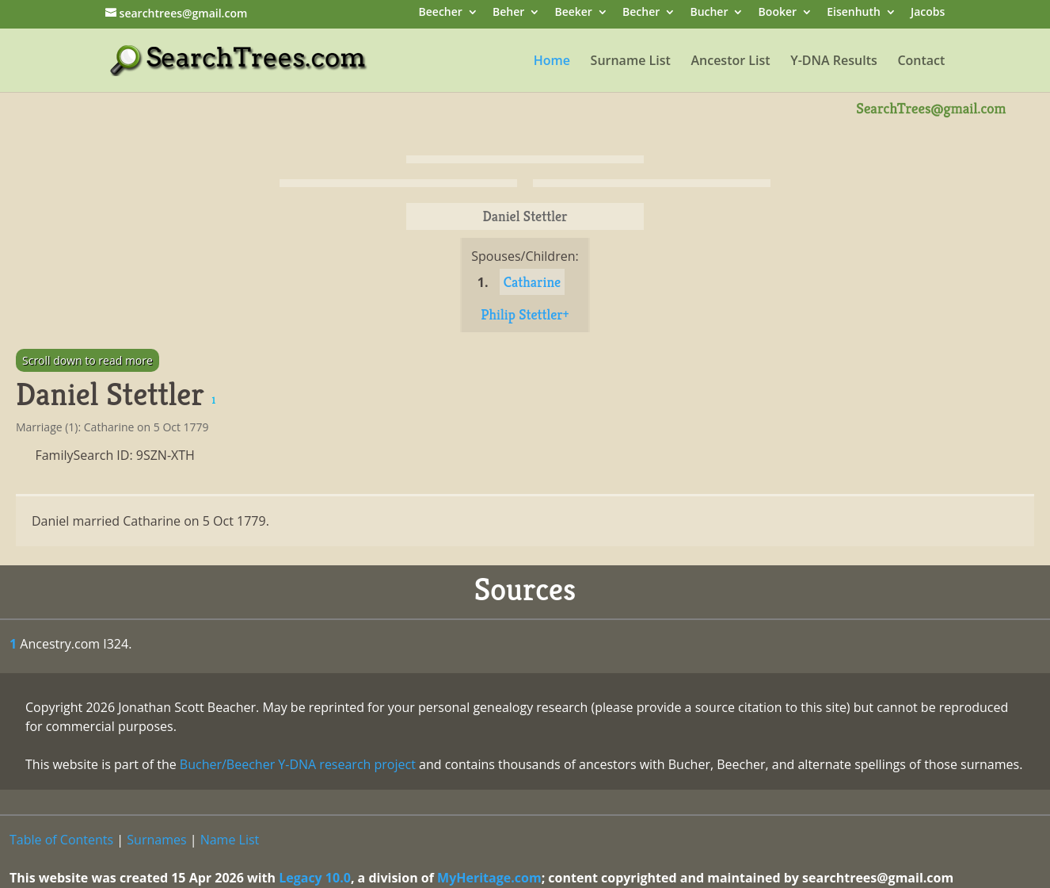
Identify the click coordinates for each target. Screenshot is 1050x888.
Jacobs (928, 13)
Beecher (440, 13)
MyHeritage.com (489, 877)
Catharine (532, 282)
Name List (230, 839)
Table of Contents (61, 839)
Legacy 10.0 (315, 877)
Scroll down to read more (87, 360)
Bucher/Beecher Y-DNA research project (298, 764)
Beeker (573, 13)
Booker (778, 13)
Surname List (631, 62)
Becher (641, 13)
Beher (508, 13)
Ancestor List (730, 62)
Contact (921, 62)
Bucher (709, 13)
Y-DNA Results (833, 62)
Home (552, 62)
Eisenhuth (854, 13)
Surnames (156, 839)
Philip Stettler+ (525, 314)
